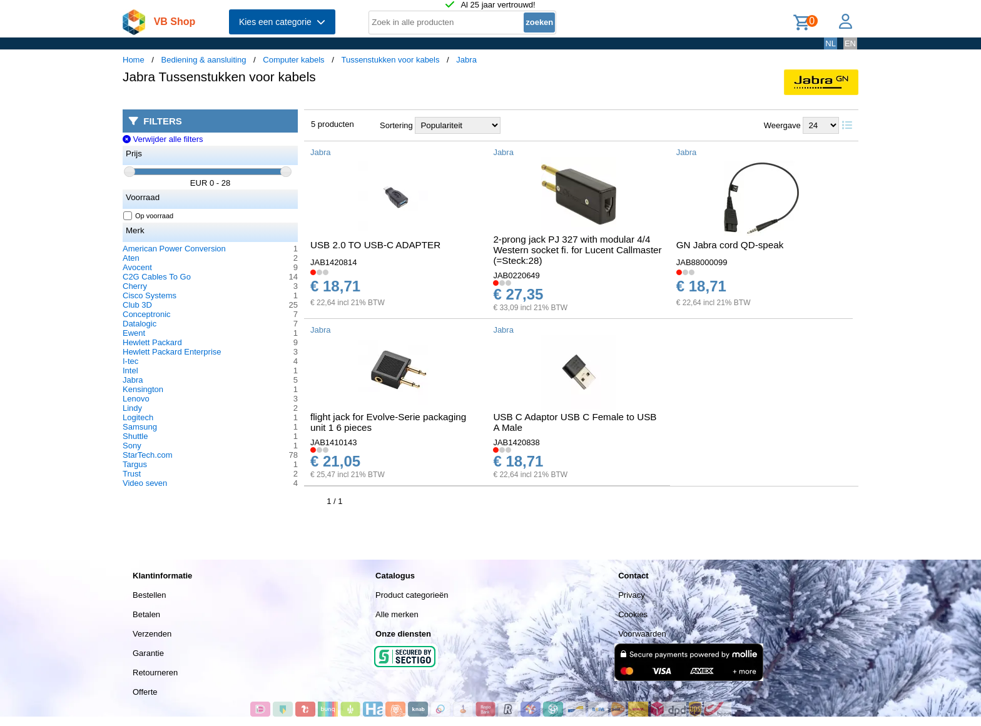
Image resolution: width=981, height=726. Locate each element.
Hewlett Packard (152, 342)
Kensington (143, 389)
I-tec (130, 361)
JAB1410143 (333, 442)
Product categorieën (411, 595)
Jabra (466, 59)
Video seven (145, 483)
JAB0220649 (516, 275)
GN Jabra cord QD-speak (730, 244)
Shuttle (135, 436)
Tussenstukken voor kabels (390, 59)
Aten (131, 258)
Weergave (782, 125)
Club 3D (137, 305)
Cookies (633, 614)
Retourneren (155, 672)
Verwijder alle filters (163, 139)
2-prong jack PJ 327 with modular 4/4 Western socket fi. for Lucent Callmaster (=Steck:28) (577, 250)
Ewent (134, 333)
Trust (132, 473)
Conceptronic (147, 314)
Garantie (148, 653)
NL (830, 43)
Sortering (396, 125)
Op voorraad (148, 215)
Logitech (138, 417)
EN (850, 43)
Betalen (146, 614)
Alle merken (397, 614)
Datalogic (139, 323)
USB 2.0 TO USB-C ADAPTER (375, 244)
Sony (132, 445)
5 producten (332, 124)
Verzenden (152, 633)
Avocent (137, 267)
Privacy (631, 595)
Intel (130, 370)
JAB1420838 (516, 442)
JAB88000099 (702, 262)
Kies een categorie (282, 22)
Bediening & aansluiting (204, 59)
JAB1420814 (333, 262)
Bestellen (149, 595)
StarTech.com (147, 455)
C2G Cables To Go (157, 276)
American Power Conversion (174, 248)
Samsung (140, 426)
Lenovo (136, 398)
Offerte (145, 692)
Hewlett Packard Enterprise (172, 351)
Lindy (132, 408)
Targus (135, 464)
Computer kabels (293, 59)
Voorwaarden (642, 633)
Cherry (135, 286)
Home (134, 59)
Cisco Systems (149, 295)
